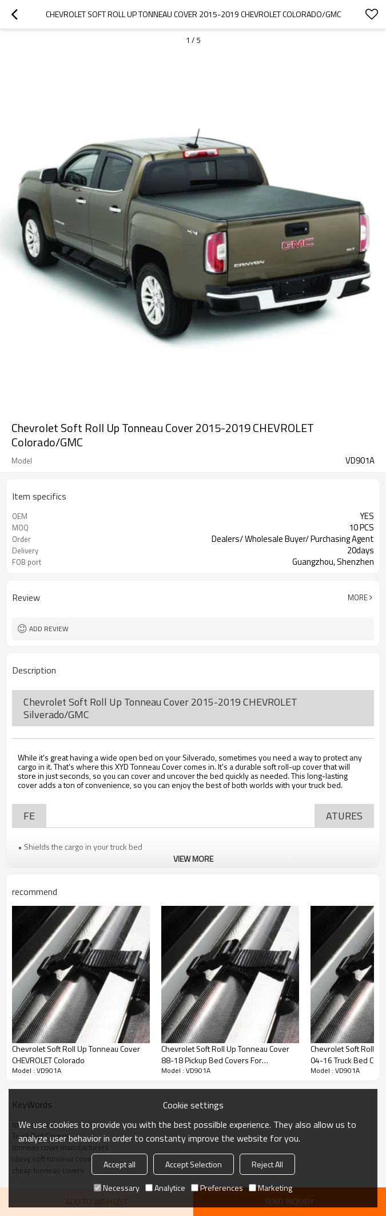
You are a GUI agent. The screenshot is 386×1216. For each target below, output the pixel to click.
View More (193, 859)
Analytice (165, 1188)
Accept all (120, 1164)
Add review (49, 628)
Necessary (117, 1188)
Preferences (217, 1188)
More (358, 597)
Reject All (267, 1164)
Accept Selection (193, 1164)
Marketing (270, 1188)
